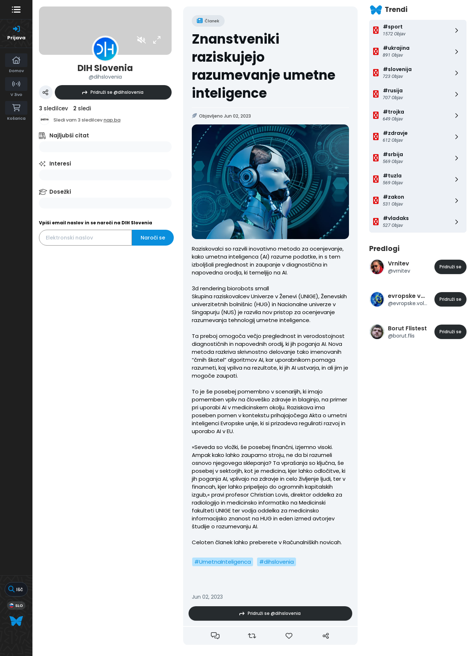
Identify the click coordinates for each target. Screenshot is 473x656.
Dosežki (60, 191)
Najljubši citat (69, 135)
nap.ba (111, 119)
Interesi (60, 163)
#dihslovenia (276, 561)
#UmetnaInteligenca (222, 561)
